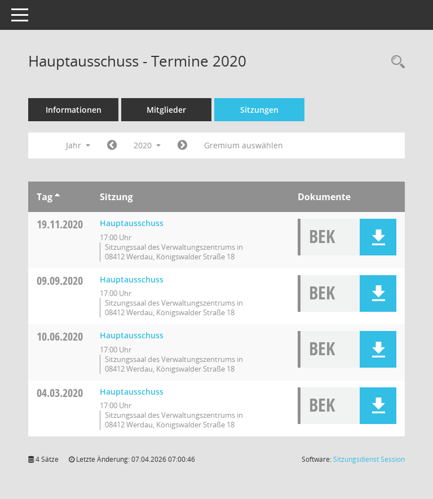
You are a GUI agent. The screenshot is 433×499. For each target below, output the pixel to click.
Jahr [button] (78, 145)
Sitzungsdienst (369, 459)
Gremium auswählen (243, 145)
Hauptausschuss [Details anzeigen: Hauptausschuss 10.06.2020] (132, 335)
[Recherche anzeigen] (395, 62)
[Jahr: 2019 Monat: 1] (112, 145)
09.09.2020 (60, 280)
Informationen (73, 109)
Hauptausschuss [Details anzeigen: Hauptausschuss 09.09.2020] (132, 279)
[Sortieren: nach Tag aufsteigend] (57, 197)
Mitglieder (166, 109)
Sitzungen (259, 109)
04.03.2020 (60, 392)
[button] (378, 237)
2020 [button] (147, 145)
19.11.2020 (60, 224)
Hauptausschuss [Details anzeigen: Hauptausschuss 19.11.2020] (132, 223)
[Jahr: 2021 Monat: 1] (182, 145)
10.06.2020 (60, 336)
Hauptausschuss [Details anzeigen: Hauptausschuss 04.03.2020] (132, 391)
